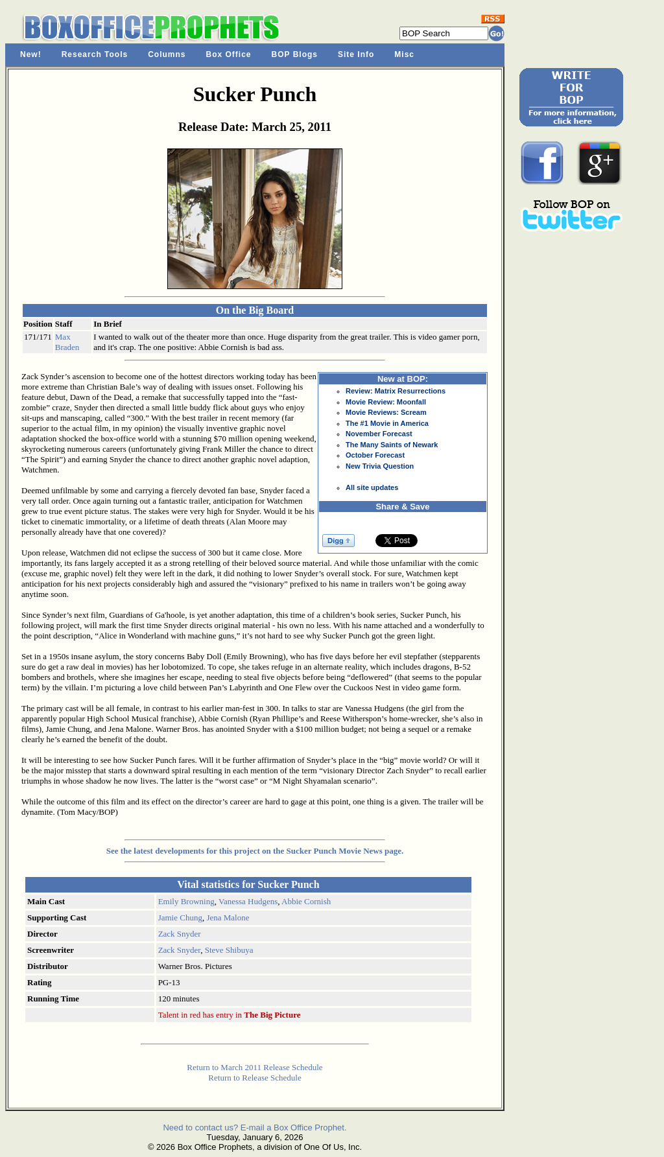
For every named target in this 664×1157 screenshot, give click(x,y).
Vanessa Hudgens (248, 901)
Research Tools (95, 54)
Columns (166, 54)
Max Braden (67, 342)
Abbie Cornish (306, 901)
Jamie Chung (180, 917)
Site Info (356, 54)
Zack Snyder (179, 934)
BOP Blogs (295, 54)
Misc (404, 54)
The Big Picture (272, 1015)
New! (31, 54)
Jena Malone (227, 917)
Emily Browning (186, 901)
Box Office (229, 54)
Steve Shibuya (229, 950)
